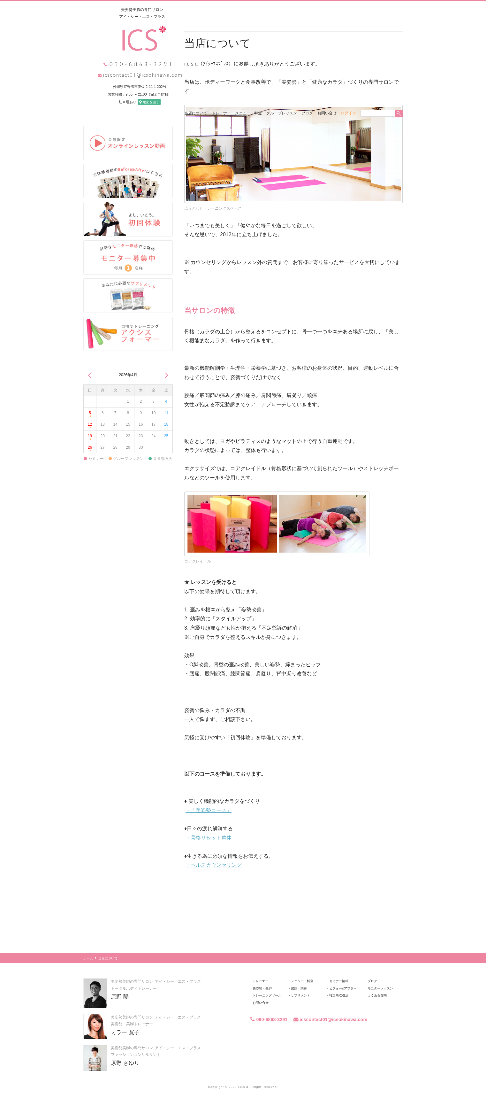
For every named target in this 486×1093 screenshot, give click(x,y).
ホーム (88, 946)
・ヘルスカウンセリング (214, 853)
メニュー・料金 (248, 9)
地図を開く (137, 102)
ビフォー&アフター (343, 976)
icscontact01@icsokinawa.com (131, 75)
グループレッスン (281, 9)
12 (90, 414)
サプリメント (300, 983)
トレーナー (221, 9)
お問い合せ (327, 9)
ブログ (307, 9)
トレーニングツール (267, 983)
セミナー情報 (338, 969)
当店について (195, 9)
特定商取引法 (338, 983)
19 (90, 426)
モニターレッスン (380, 976)
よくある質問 (377, 983)
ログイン (348, 9)
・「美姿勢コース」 (209, 798)
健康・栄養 (299, 976)
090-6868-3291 (268, 1007)
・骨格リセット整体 (209, 825)
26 (90, 437)
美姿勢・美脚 (262, 976)
